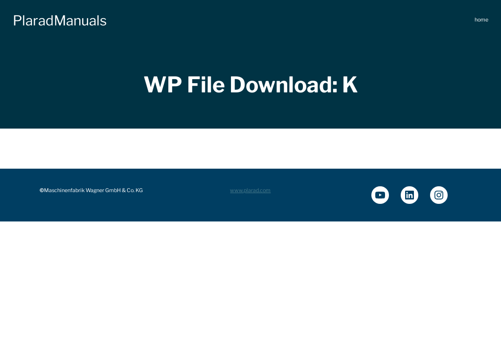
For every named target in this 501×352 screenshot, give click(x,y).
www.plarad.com (250, 190)
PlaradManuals (60, 20)
